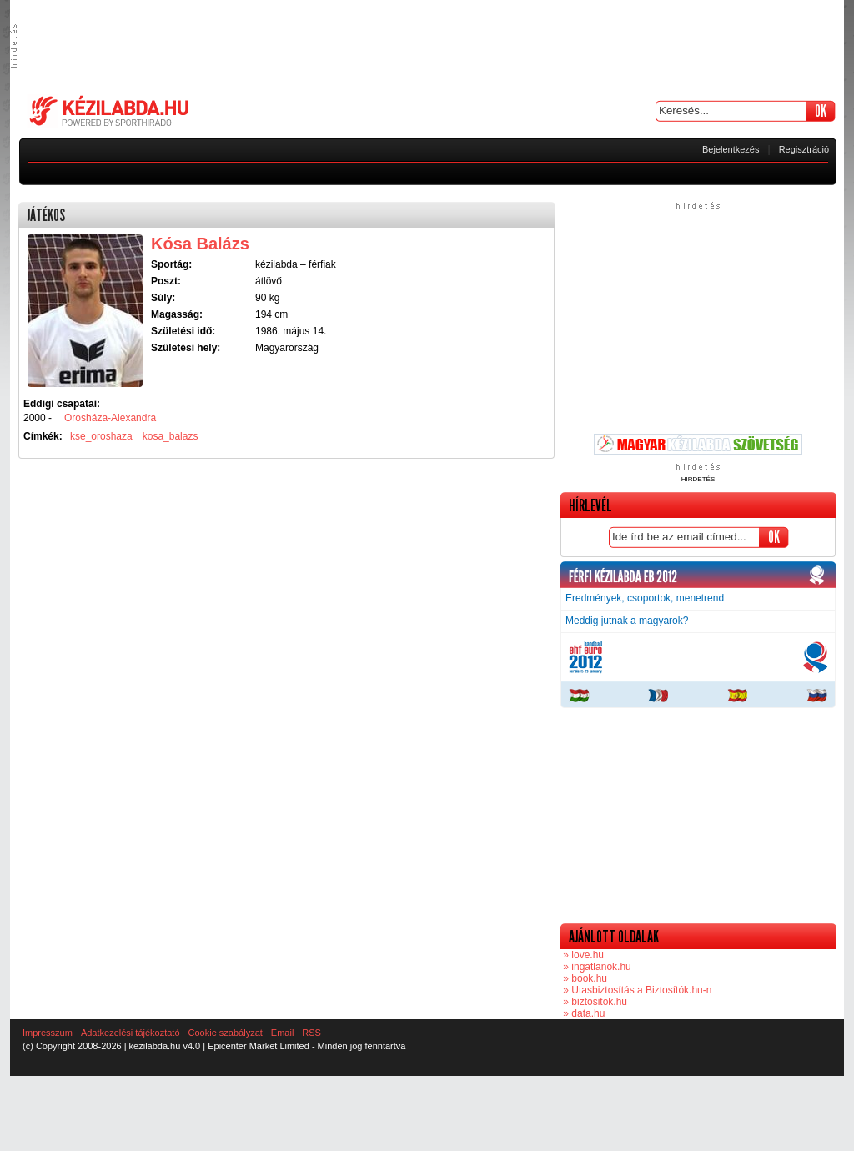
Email (282, 1033)
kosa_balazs (170, 436)
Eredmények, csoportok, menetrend (644, 598)
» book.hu (583, 978)
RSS (311, 1033)
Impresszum (48, 1033)
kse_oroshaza (101, 436)
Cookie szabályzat (225, 1033)
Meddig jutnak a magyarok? (626, 620)
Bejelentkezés (731, 149)
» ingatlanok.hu (595, 967)
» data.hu (582, 1013)
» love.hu (582, 955)
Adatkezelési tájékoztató (130, 1033)
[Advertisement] (427, 45)
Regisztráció (804, 149)
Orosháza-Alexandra (110, 418)
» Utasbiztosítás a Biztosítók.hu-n (635, 990)
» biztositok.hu (593, 1002)
